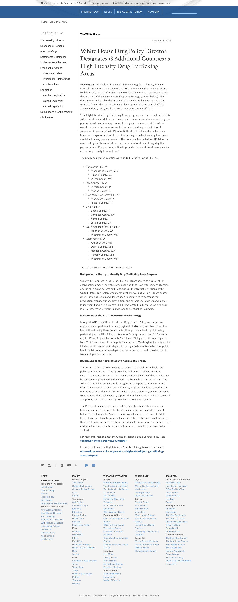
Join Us (138, 499)
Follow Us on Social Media (147, 482)
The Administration (130, 11)
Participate (142, 476)
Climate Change (80, 505)
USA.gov (154, 595)
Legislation (46, 89)
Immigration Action (81, 525)
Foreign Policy (79, 515)
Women (76, 583)
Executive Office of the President (114, 501)
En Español (84, 595)
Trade (75, 570)
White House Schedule (53, 62)
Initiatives (108, 551)
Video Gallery (47, 497)
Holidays (170, 499)
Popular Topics (80, 479)
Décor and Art (172, 495)
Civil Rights (77, 502)
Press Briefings (48, 51)
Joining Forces (110, 557)
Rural (74, 551)
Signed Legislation (53, 100)
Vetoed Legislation (53, 106)
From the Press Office (52, 506)
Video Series (172, 492)
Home (44, 22)
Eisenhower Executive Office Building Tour (176, 488)
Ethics (75, 538)
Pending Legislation (54, 95)
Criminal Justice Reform (83, 489)
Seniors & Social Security (84, 560)
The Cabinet (109, 495)
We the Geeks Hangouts (146, 486)
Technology (77, 567)
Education (77, 512)
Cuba (74, 492)
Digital (138, 479)
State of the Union (112, 573)
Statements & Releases (53, 56)
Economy (76, 508)
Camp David (172, 528)
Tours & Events (142, 502)
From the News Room (52, 484)
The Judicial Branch (175, 544)
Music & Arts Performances (54, 503)
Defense (76, 531)
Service (75, 554)
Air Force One (172, 531)
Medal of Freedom (112, 580)
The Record (78, 482)
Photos (44, 493)
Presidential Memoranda (56, 78)
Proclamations (51, 84)
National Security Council (115, 544)
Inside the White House (178, 479)
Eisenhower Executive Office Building (176, 523)
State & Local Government (178, 560)
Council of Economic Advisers (113, 533)
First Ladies (171, 512)
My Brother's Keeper (113, 564)
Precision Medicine (112, 567)
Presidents (171, 508)
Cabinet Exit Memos (82, 486)
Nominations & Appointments (56, 111)
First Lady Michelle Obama (116, 489)
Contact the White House (147, 544)
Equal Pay (77, 541)
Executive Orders (52, 73)
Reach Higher (110, 560)
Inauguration (109, 577)
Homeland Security (81, 544)
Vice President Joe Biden (115, 486)
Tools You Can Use (144, 495)
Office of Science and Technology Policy (113, 527)
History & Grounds (175, 505)
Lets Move (108, 554)
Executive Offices (112, 515)
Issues (108, 11)
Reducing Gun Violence (83, 547)
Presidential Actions (51, 67)
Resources (171, 564)
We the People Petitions (146, 541)
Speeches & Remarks (52, 45)
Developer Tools (142, 492)
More (74, 528)
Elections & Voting (174, 557)
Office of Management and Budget (116, 520)
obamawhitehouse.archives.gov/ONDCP (103, 440)
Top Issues (77, 499)
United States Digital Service (144, 527)
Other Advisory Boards (114, 512)
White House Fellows (145, 515)
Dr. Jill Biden (109, 492)
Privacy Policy (140, 595)
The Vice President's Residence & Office (176, 517)
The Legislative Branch (177, 541)
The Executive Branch (176, 538)
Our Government (174, 534)
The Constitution (174, 547)
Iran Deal (76, 521)
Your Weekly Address (52, 40)
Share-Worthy (47, 490)
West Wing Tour (173, 482)
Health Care (78, 518)
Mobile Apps (140, 489)
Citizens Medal (142, 547)
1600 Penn (153, 11)
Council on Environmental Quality (115, 540)
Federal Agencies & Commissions (175, 553)
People (107, 479)
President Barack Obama (115, 482)
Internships (140, 512)
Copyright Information (119, 595)
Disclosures (46, 117)
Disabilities (77, 534)
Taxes (75, 564)
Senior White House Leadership (113, 507)
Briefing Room (90, 11)
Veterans (76, 580)
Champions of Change (145, 551)
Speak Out (140, 538)
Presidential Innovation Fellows (146, 520)
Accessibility (100, 595)
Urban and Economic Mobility (82, 575)
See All (75, 495)
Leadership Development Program (147, 533)
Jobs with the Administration (141, 507)
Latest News (47, 487)
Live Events (46, 500)
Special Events (111, 570)
